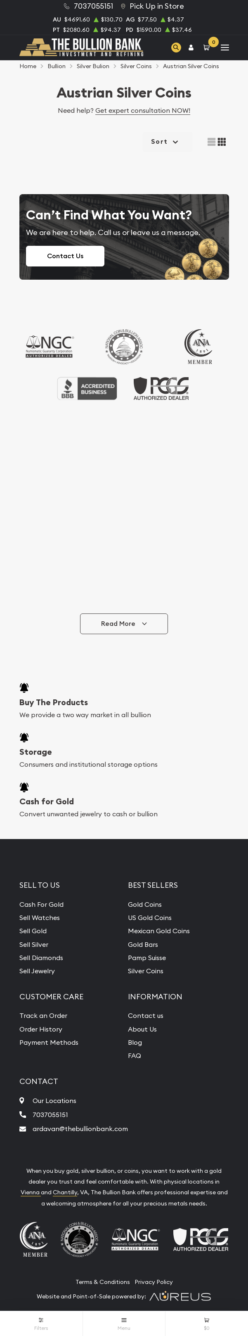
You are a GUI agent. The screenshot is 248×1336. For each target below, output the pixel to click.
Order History (40, 1029)
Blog (135, 1042)
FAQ (134, 1055)
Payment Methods (48, 1042)
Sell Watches (39, 917)
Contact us (145, 1015)
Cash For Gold (41, 904)
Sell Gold (33, 931)
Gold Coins (145, 904)
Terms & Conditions (103, 1282)
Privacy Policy (154, 1282)
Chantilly (65, 1192)
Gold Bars (143, 944)
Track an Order (43, 1015)
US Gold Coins (150, 917)
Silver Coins (145, 971)
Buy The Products (53, 702)
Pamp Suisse (147, 957)
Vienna (31, 1192)
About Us (142, 1029)
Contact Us (65, 256)
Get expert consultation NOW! (142, 110)
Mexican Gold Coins (159, 931)
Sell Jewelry (37, 971)
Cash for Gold (46, 801)
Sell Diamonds (41, 957)
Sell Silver (33, 944)
